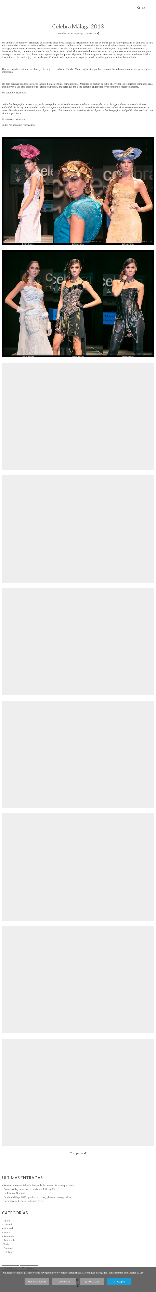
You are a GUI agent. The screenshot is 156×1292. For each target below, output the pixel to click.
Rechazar (92, 1281)
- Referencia (8, 1240)
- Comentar (89, 33)
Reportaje (78, 33)
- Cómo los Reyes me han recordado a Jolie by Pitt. (29, 1189)
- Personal (7, 1248)
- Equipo (6, 1232)
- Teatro (6, 1243)
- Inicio (6, 1220)
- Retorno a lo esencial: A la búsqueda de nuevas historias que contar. (38, 1185)
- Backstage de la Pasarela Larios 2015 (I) (24, 1200)
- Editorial (7, 1228)
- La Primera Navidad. (14, 1192)
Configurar (64, 1281)
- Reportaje (8, 1236)
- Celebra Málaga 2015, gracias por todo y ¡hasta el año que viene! (37, 1197)
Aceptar (119, 1281)
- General (7, 1224)
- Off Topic (8, 1251)
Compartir (78, 1153)
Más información (37, 1281)
